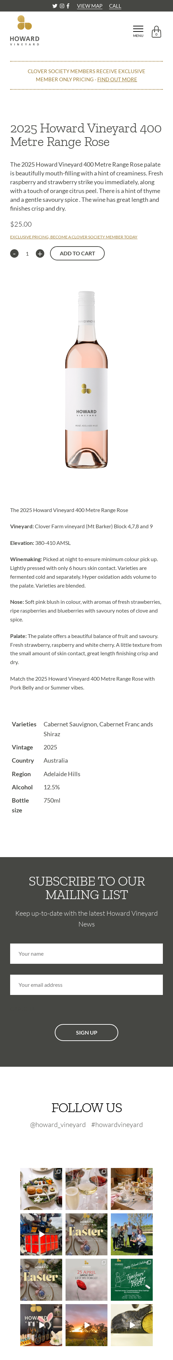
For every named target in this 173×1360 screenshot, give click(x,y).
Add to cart (77, 253)
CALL (115, 6)
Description (27, 492)
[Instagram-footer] (89, 1142)
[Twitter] (55, 6)
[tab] (86, 491)
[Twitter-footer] (73, 1142)
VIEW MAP (89, 6)
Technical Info (31, 704)
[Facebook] (68, 6)
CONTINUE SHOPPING (38, 101)
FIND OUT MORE (117, 79)
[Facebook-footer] (103, 1142)
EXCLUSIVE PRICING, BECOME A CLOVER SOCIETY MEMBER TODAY (74, 236)
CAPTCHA (22, 1008)
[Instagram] (62, 6)
